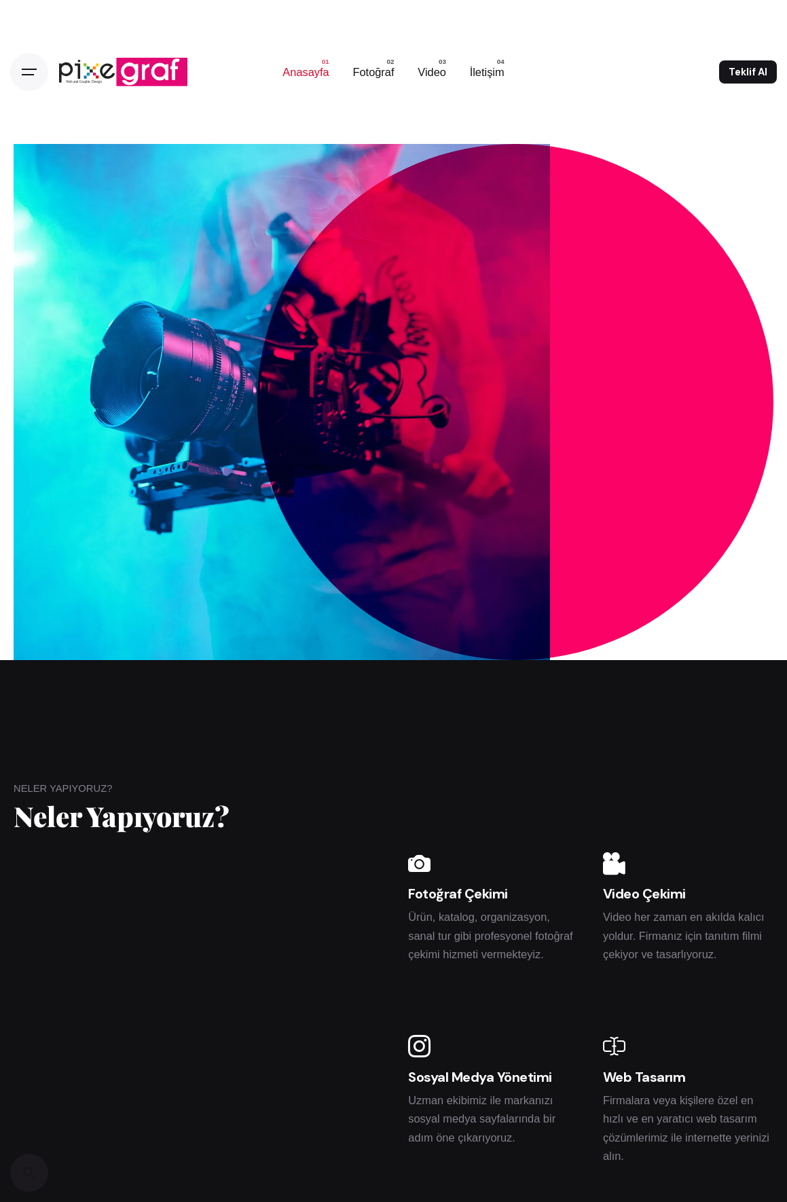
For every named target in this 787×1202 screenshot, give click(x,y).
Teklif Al (748, 72)
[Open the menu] (29, 72)
